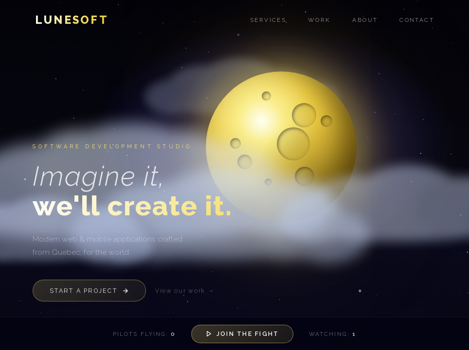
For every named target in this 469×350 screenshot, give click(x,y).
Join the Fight (242, 333)
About (365, 20)
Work (319, 20)
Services (268, 20)
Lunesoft (71, 19)
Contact (416, 20)
